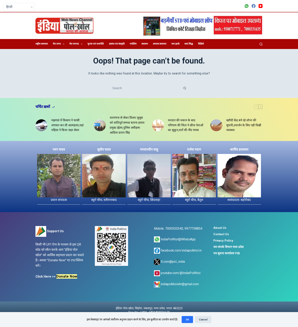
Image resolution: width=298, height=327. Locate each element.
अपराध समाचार (159, 43)
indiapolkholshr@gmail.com (176, 284)
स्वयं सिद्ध (188, 43)
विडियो (201, 43)
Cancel (203, 319)
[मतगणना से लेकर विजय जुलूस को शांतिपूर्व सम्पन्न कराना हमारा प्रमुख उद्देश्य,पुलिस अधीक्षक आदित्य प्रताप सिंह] (100, 125)
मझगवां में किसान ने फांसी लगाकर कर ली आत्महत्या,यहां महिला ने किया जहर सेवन (67, 125)
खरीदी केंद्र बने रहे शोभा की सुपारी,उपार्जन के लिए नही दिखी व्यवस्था (243, 125)
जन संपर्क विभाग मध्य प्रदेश (228, 247)
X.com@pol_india (169, 261)
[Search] (261, 44)
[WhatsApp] (247, 6)
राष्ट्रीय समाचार (41, 43)
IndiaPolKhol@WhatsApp (175, 239)
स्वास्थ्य (144, 43)
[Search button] (185, 88)
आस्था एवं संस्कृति (117, 43)
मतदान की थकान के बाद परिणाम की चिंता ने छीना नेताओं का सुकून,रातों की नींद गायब (185, 125)
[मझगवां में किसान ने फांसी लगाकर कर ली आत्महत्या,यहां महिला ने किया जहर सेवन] (41, 125)
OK (187, 319)
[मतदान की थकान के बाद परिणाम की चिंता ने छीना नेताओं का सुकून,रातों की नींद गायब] (158, 125)
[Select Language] (19, 7)
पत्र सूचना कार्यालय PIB (226, 253)
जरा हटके (175, 43)
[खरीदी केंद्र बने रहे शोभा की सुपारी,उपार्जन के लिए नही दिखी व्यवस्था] (216, 125)
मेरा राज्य (59, 44)
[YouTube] (261, 6)
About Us (219, 228)
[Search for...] (145, 88)
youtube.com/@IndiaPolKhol (177, 273)
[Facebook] (254, 6)
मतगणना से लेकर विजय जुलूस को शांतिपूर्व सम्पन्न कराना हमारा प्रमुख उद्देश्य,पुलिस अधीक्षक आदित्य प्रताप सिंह (127, 125)
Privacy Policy (223, 240)
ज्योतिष (133, 43)
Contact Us (221, 234)
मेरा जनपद (76, 44)
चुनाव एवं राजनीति (95, 43)
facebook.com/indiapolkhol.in (178, 250)
